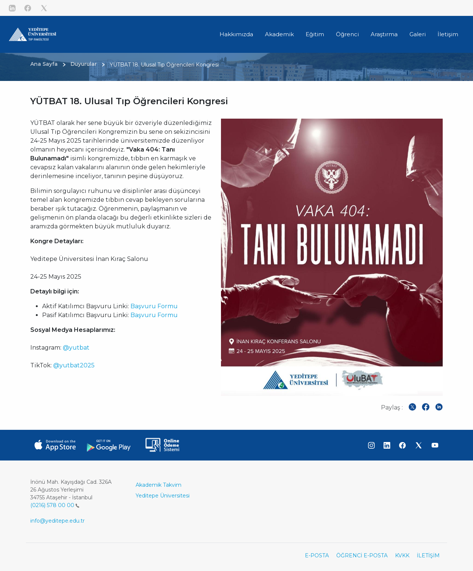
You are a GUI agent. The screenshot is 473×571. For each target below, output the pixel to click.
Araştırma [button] (384, 34)
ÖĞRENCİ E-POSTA (362, 555)
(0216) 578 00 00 (54, 505)
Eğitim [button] (315, 34)
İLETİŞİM (428, 555)
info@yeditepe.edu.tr (57, 520)
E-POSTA (317, 555)
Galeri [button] (417, 34)
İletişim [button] (448, 34)
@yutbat (76, 347)
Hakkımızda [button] (236, 34)
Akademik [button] (279, 34)
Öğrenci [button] (347, 34)
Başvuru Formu (154, 306)
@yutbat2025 (74, 365)
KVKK (402, 555)
